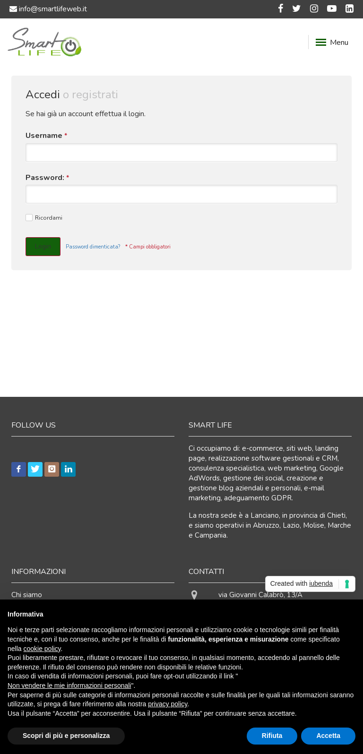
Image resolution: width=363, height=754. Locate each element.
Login (43, 246)
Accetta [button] (328, 735)
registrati (95, 94)
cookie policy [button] (41, 648)
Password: (47, 177)
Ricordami (44, 218)
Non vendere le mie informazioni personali (69, 685)
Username (46, 135)
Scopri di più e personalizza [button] (66, 735)
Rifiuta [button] (272, 735)
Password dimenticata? (93, 246)
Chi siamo (26, 595)
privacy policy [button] (167, 704)
